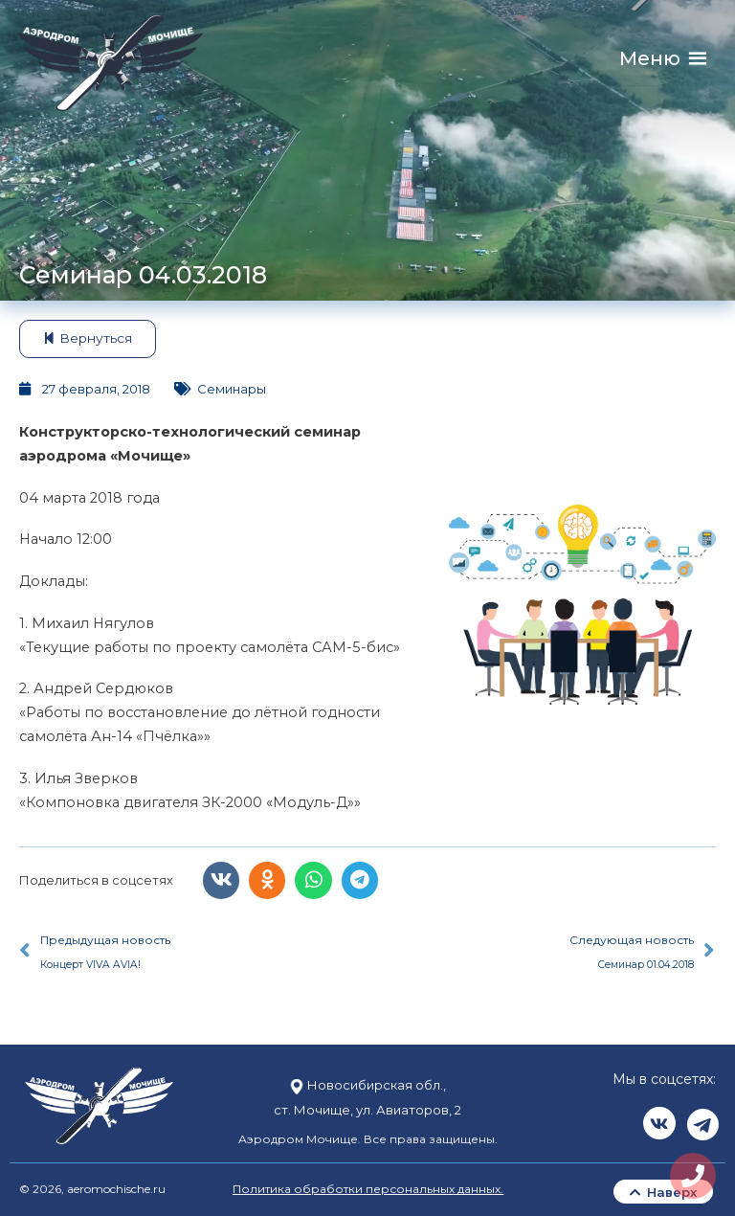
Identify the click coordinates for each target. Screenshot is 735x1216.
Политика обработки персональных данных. (368, 1186)
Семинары (231, 388)
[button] (649, 59)
